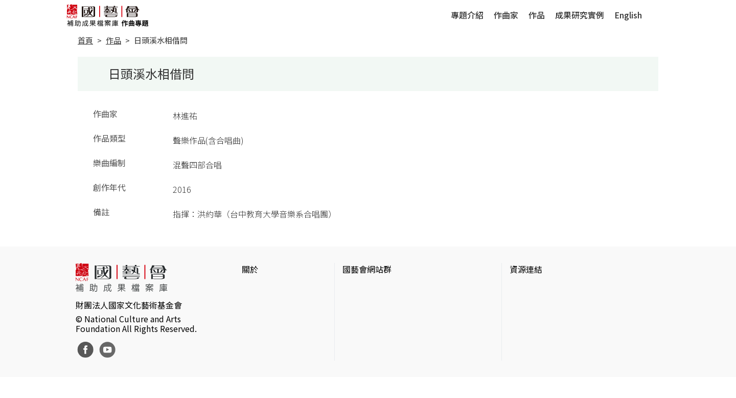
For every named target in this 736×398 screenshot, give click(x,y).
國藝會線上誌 (367, 306)
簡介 (250, 289)
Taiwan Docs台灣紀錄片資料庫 (565, 371)
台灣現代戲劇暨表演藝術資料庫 (567, 355)
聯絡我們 (258, 322)
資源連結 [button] (526, 269)
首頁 (85, 40)
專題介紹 (467, 15)
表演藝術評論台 (371, 322)
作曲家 (506, 15)
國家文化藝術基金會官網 (387, 289)
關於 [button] (250, 269)
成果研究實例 (579, 15)
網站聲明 (258, 306)
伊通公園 (526, 306)
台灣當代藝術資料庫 (546, 289)
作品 (536, 15)
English (628, 15)
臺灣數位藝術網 (538, 322)
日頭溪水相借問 (161, 40)
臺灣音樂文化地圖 (542, 339)
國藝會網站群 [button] (367, 269)
